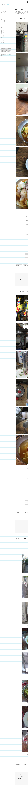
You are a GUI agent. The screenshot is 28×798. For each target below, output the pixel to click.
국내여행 (3, 25)
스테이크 (5, 49)
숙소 (2, 36)
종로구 (5, 50)
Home (26, 2)
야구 (9, 48)
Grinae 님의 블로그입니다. (21, 276)
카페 (3, 48)
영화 (2, 35)
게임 (2, 37)
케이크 (3, 51)
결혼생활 (2, 15)
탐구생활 (2, 40)
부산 (7, 50)
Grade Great (2, 54)
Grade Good (3, 52)
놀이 (2, 27)
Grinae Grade (8, 54)
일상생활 (3, 18)
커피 (3, 49)
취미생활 (3, 22)
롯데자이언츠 (7, 48)
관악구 (7, 51)
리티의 (3, 20)
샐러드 (7, 49)
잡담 (6, 50)
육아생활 (2, 16)
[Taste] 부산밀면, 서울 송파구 (23, 11)
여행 (4, 48)
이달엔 (5, 54)
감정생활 (3, 33)
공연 (2, 31)
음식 (2, 34)
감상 (2, 32)
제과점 (3, 50)
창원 (4, 51)
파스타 (2, 48)
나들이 (9, 51)
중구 (5, 51)
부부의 (3, 21)
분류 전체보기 (3, 11)
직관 (2, 30)
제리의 (2, 19)
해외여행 (3, 26)
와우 (8, 49)
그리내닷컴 (19, 275)
